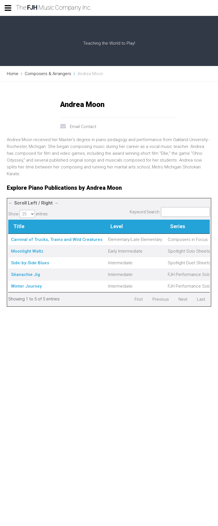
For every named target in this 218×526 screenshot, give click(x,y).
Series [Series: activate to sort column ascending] (177, 226)
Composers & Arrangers (48, 73)
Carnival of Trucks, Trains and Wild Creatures (56, 239)
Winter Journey (26, 286)
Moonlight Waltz (27, 251)
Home (12, 73)
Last (201, 299)
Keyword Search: (170, 212)
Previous (160, 299)
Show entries (28, 214)
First (139, 299)
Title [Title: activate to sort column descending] (18, 226)
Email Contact (83, 126)
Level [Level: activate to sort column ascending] (116, 226)
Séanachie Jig (25, 274)
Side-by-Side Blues (30, 262)
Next (183, 299)
